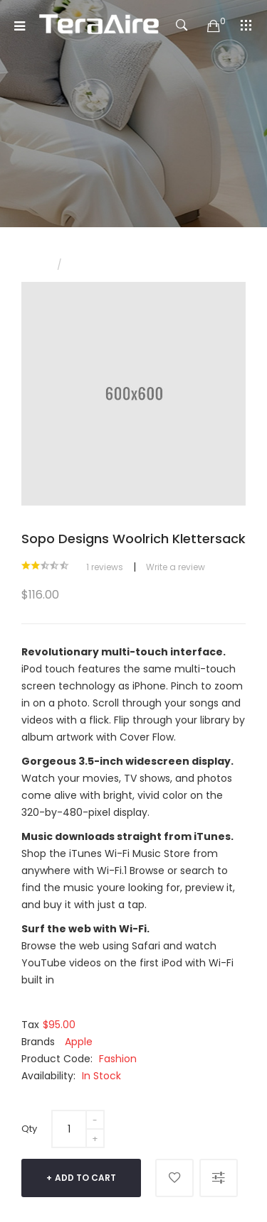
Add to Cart (85, 1178)
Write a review (175, 567)
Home (34, 265)
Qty (29, 1128)
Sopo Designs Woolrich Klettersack (146, 265)
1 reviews (104, 567)
